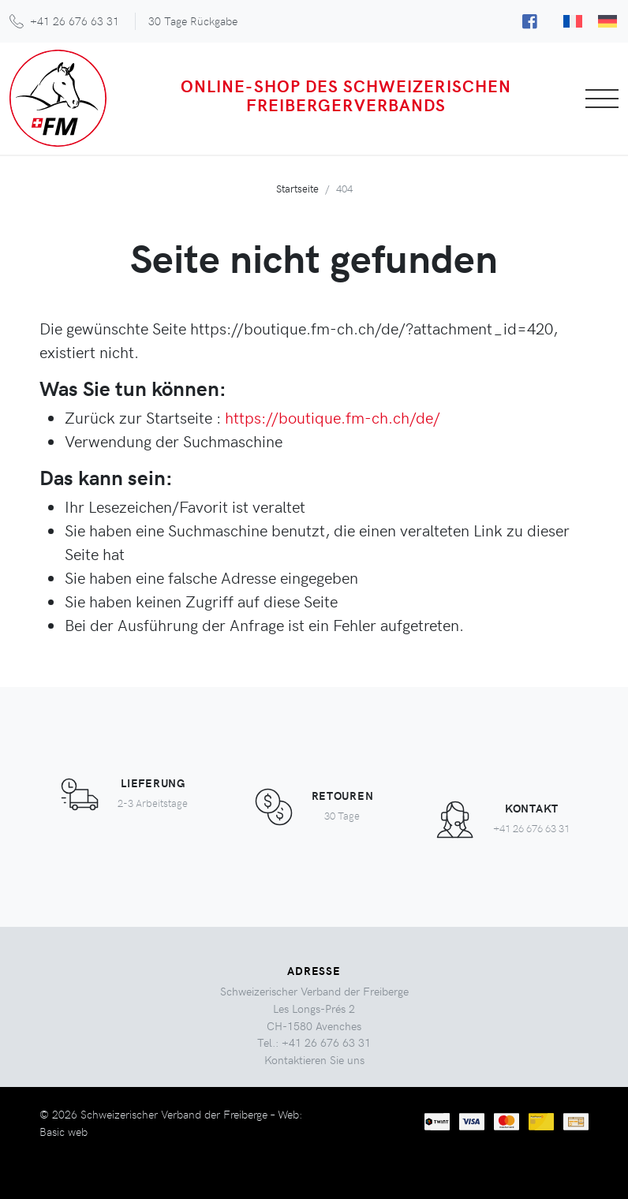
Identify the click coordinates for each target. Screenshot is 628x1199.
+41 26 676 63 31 (74, 20)
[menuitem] (572, 20)
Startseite (297, 188)
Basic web (63, 1131)
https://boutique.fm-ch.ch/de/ (332, 417)
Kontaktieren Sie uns (314, 1059)
